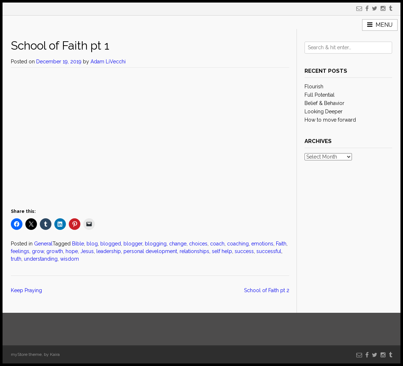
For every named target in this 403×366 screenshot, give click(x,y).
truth (16, 259)
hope (72, 251)
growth (54, 251)
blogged (110, 244)
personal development (150, 251)
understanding (41, 259)
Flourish (314, 86)
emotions (262, 244)
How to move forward (330, 120)
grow (38, 251)
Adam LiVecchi (108, 61)
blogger (132, 244)
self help (222, 251)
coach (217, 244)
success (244, 251)
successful (268, 251)
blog (92, 244)
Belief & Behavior (324, 103)
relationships (194, 251)
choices (198, 244)
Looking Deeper (324, 111)
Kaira (55, 354)
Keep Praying (26, 290)
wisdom (69, 259)
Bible (78, 244)
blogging (156, 244)
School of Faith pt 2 (266, 290)
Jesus (87, 251)
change (177, 244)
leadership (108, 251)
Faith (281, 244)
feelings (20, 251)
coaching (238, 244)
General (43, 244)
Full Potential (320, 95)
